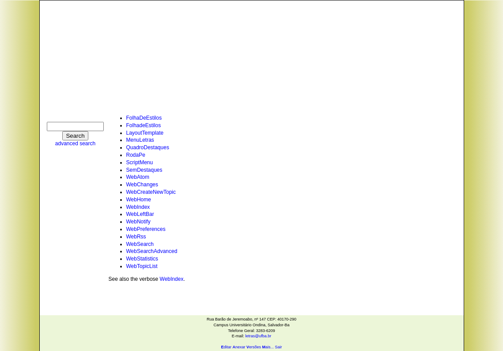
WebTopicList (142, 266)
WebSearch (140, 244)
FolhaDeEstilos (144, 118)
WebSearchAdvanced (152, 251)
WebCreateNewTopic (151, 192)
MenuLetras (140, 140)
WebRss (136, 237)
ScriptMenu (139, 162)
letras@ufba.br (258, 336)
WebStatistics (142, 259)
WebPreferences (146, 229)
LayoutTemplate (145, 133)
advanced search (75, 143)
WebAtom (137, 177)
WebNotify (138, 222)
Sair (278, 347)
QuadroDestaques (147, 147)
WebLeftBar (140, 214)
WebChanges (142, 184)
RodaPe (135, 155)
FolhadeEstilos (143, 125)
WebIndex (138, 207)
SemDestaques (144, 170)
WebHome (138, 199)
